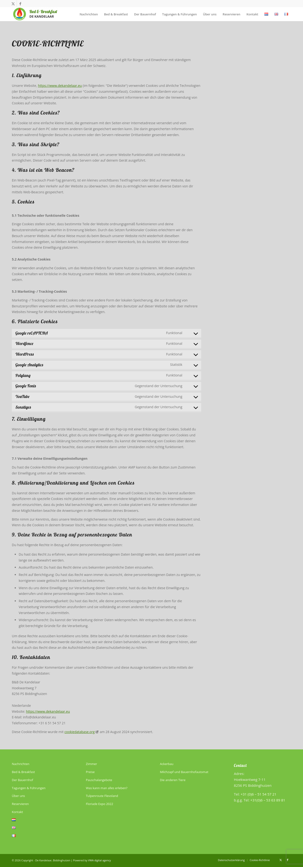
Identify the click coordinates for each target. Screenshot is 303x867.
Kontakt (17, 812)
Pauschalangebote (99, 780)
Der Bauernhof (22, 780)
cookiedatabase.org (79, 732)
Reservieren (20, 804)
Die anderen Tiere (172, 780)
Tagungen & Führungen (28, 788)
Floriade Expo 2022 (99, 804)
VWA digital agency (99, 860)
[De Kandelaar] (35, 14)
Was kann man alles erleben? (106, 788)
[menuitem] (88, 14)
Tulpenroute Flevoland (102, 796)
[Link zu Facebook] (20, 3)
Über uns (18, 796)
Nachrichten (20, 764)
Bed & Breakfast (23, 772)
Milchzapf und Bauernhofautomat (184, 772)
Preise (90, 772)
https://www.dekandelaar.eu (60, 85)
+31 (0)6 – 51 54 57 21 (258, 794)
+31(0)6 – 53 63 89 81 (267, 800)
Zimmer (91, 764)
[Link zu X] (13, 3)
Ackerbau (166, 764)
